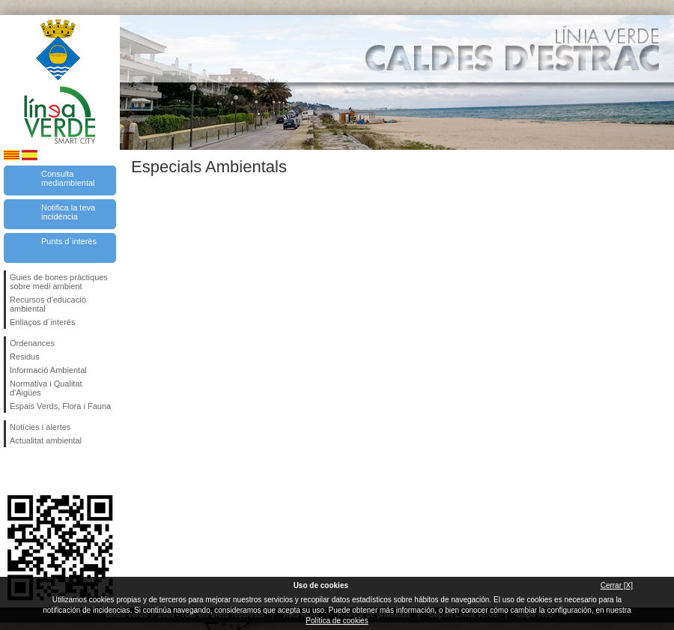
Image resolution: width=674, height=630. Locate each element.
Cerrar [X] (617, 585)
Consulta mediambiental (68, 178)
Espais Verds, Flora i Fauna (60, 406)
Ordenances (32, 343)
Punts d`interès (69, 241)
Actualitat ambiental (46, 440)
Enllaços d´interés (42, 322)
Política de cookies (337, 621)
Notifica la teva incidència (68, 212)
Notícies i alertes (40, 426)
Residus (25, 356)
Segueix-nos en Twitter (37, 471)
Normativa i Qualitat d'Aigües (46, 388)
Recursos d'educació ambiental (48, 304)
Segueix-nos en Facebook (13, 471)
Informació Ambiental (48, 370)
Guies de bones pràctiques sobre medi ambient (59, 282)
